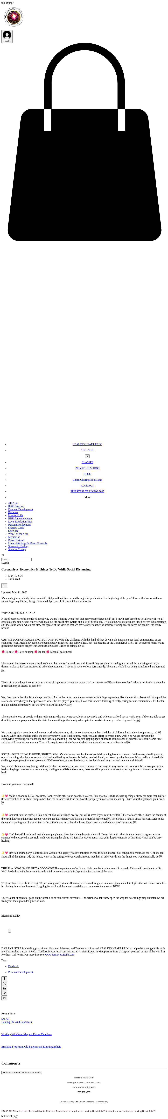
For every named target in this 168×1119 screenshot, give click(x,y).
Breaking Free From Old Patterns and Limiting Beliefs (31, 1046)
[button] (84, 241)
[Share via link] (4, 993)
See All (5, 1018)
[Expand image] (9, 931)
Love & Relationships (20, 521)
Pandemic (13, 966)
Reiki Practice (16, 506)
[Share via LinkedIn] (4, 988)
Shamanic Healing (18, 546)
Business (13, 512)
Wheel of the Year (18, 533)
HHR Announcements (20, 518)
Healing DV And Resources (16, 1021)
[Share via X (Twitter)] (4, 983)
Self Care (13, 530)
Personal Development (20, 509)
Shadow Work (16, 527)
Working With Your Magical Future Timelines (26, 1034)
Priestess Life (15, 515)
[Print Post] (4, 998)
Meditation (14, 537)
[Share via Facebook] (4, 978)
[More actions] (4, 585)
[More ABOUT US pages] (87, 456)
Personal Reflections (19, 524)
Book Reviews (16, 540)
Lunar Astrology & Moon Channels (27, 543)
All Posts (13, 503)
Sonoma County (17, 549)
